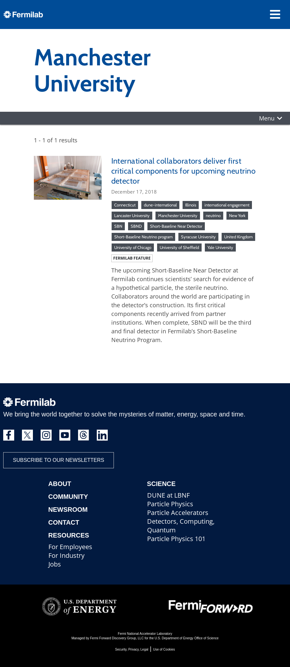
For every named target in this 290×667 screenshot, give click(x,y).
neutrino (213, 215)
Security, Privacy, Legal (131, 649)
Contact (63, 522)
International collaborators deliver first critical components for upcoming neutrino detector (183, 171)
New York (237, 215)
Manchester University (177, 215)
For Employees (70, 546)
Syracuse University (198, 236)
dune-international (160, 204)
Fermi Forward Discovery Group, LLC (117, 638)
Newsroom (68, 509)
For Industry (66, 555)
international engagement (227, 204)
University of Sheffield (179, 247)
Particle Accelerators (177, 512)
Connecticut (124, 204)
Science (161, 483)
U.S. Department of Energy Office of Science (186, 638)
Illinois (190, 204)
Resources (68, 535)
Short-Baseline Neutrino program (143, 236)
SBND (136, 226)
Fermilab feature (132, 258)
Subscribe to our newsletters (58, 460)
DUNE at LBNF (168, 495)
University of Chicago (132, 247)
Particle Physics (170, 504)
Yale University (220, 247)
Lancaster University (132, 215)
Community (68, 496)
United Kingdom (238, 236)
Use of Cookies (164, 649)
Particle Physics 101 (176, 538)
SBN (118, 226)
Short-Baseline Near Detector (176, 226)
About (59, 483)
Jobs (54, 564)
